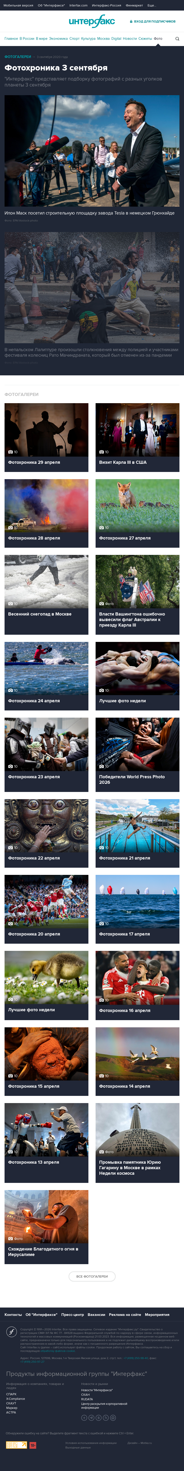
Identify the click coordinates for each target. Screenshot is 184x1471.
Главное (11, 38)
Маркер (11, 1408)
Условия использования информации (91, 1443)
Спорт (74, 38)
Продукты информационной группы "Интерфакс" (76, 1374)
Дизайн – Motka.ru (139, 1443)
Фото (158, 38)
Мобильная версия (18, 5)
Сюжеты (145, 38)
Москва (103, 38)
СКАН (85, 1395)
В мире (41, 38)
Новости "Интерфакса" (97, 1390)
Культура (88, 38)
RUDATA (87, 1399)
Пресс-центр (72, 1314)
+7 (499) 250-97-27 (32, 1362)
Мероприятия (157, 1314)
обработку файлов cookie (57, 1351)
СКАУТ (11, 1403)
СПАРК (11, 1394)
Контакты (13, 1314)
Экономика (58, 38)
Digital (116, 38)
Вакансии (96, 1314)
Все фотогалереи (92, 1276)
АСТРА (11, 1412)
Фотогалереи (18, 57)
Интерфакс (92, 21)
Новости (130, 38)
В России (27, 38)
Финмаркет (134, 5)
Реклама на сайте (125, 1314)
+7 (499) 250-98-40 (136, 1358)
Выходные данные (78, 1447)
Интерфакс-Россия (106, 5)
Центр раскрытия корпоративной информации (104, 1406)
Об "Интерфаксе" (51, 5)
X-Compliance (15, 1399)
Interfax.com (78, 5)
